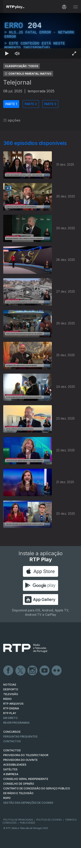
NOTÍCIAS (9, 684)
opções (11, 120)
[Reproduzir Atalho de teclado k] (7, 53)
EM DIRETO (10, 718)
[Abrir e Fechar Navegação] (75, 7)
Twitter (20, 670)
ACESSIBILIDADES (14, 764)
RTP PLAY (9, 713)
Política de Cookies (49, 819)
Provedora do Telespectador (25, 755)
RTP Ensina (11, 708)
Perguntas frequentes (20, 736)
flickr (57, 670)
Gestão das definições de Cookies (28, 802)
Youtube (45, 670)
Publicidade (27, 822)
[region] (40, 36)
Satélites (10, 769)
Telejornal (17, 82)
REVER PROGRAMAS (16, 722)
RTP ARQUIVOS (13, 703)
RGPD (7, 798)
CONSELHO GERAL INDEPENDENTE (25, 779)
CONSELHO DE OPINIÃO (18, 783)
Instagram (32, 670)
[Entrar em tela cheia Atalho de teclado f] (74, 53)
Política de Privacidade (18, 819)
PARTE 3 (50, 104)
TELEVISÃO (10, 694)
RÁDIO (7, 699)
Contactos (12, 741)
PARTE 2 (31, 104)
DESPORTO (10, 689)
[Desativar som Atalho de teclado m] (17, 53)
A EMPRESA (10, 774)
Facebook (8, 670)
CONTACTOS (12, 750)
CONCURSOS (12, 731)
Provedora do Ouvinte (20, 759)
